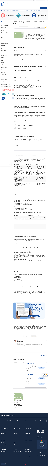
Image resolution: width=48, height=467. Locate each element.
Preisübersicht (15, 431)
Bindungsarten (3, 453)
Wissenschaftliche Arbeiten (5, 84)
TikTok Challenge (28, 451)
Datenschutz (15, 464)
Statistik (2, 77)
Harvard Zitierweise (4, 43)
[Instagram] (40, 455)
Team (26, 442)
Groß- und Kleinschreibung (5, 41)
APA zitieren (3, 23)
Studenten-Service (4, 79)
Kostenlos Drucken (28, 453)
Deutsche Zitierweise (4, 32)
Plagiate (2, 57)
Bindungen (3, 442)
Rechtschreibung (4, 67)
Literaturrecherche (4, 50)
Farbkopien (15, 449)
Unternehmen (28, 428)
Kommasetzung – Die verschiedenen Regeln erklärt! (18, 406)
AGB (6, 464)
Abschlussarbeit (3, 440)
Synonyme (3, 81)
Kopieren (41, 367)
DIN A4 (14, 442)
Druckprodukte (16, 428)
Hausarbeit (3, 45)
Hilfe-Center (45, 0)
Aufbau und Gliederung (5, 25)
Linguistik (2, 48)
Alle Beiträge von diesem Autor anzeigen (24, 351)
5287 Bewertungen (42, 445)
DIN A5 (14, 444)
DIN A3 (14, 440)
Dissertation (3, 437)
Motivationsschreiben (4, 55)
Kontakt (40, 0)
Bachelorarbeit (3, 27)
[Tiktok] (44, 455)
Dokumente (15, 433)
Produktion (3, 62)
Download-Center (28, 437)
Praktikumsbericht (4, 60)
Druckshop (3, 431)
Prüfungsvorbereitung (4, 65)
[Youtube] (42, 455)
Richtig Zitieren (3, 72)
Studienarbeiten (4, 428)
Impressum (19, 464)
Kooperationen (27, 449)
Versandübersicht (28, 433)
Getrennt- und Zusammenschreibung (4, 40)
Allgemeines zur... (18, 400)
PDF (13, 437)
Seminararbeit (3, 74)
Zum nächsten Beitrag (42, 355)
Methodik (2, 53)
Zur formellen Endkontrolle (33, 316)
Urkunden (14, 453)
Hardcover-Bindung (4, 444)
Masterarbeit (3, 52)
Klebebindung (3, 449)
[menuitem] (2, 464)
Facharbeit (3, 37)
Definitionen (3, 30)
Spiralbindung (3, 451)
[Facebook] (37, 455)
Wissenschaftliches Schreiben (6, 86)
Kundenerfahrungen (28, 440)
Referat (2, 69)
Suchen (34, 0)
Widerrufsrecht (9, 464)
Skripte (14, 435)
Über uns (26, 444)
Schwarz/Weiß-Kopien (17, 451)
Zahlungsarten (27, 435)
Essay (2, 35)
